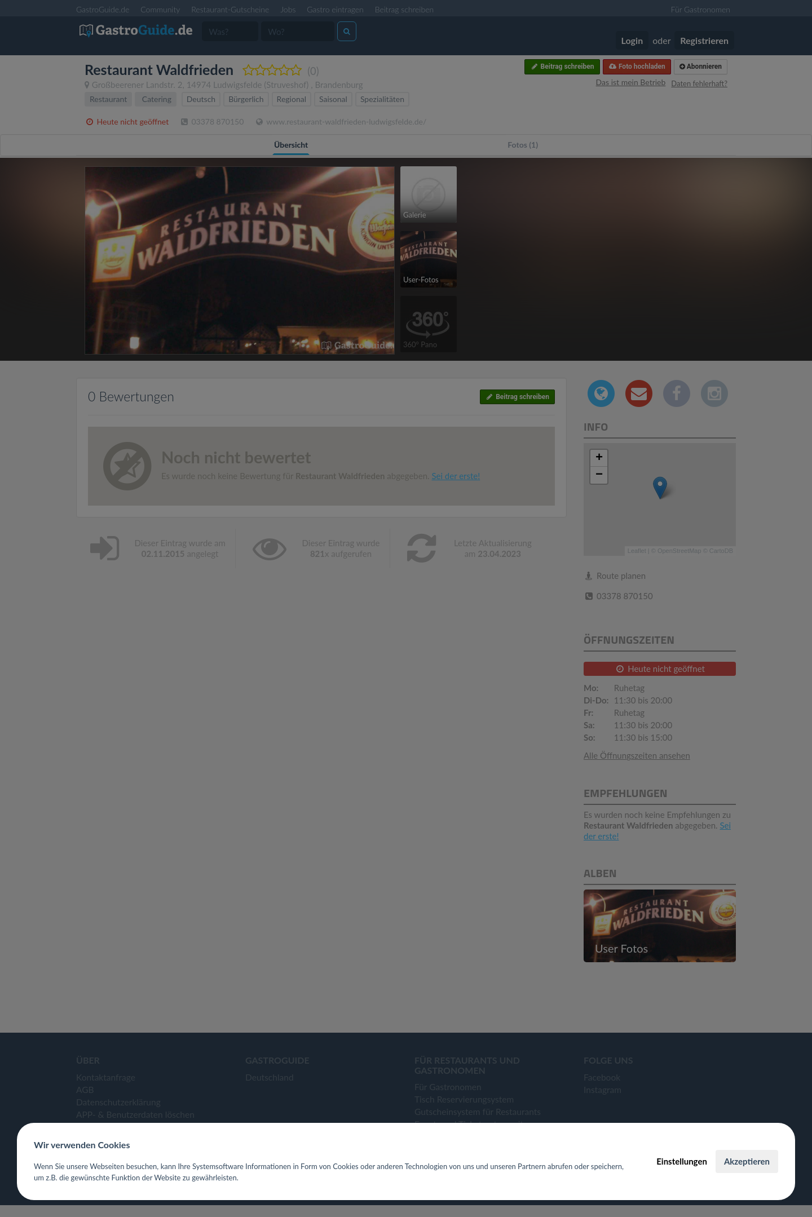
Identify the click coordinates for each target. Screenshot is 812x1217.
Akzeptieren (747, 1161)
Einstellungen (681, 1161)
